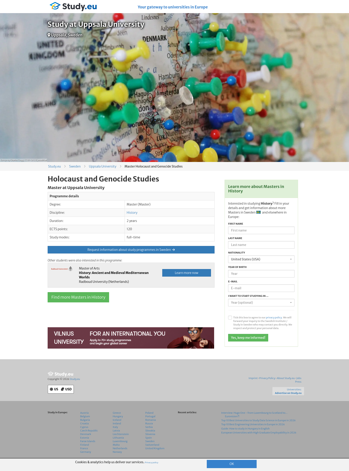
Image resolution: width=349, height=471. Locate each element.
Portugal (150, 416)
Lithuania (118, 437)
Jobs (298, 378)
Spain (148, 437)
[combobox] (261, 259)
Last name (235, 238)
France (84, 448)
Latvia (116, 430)
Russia (149, 423)
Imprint (253, 378)
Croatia (84, 423)
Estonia (84, 437)
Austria (84, 412)
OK (231, 464)
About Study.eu (286, 378)
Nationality (236, 252)
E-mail (232, 281)
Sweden (75, 166)
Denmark (85, 434)
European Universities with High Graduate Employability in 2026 (258, 432)
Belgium (85, 416)
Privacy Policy (267, 378)
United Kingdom (154, 448)
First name (235, 223)
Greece (117, 412)
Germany (85, 451)
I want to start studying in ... (248, 295)
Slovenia (150, 434)
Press (298, 381)
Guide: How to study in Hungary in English (245, 428)
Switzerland (152, 444)
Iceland (117, 419)
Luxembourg (120, 441)
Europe (3, 160)
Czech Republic (89, 430)
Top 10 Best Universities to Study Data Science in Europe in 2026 (258, 420)
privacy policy (274, 317)
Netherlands (120, 448)
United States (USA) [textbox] (245, 259)
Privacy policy (151, 462)
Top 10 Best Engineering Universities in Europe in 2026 (253, 424)
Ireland (117, 423)
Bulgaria (85, 419)
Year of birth (237, 267)
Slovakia (150, 430)
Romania (150, 419)
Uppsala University (102, 166)
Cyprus (84, 427)
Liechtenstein (121, 434)
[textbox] (260, 302)
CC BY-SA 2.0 (30, 160)
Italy (115, 427)
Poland (149, 412)
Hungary (118, 416)
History (132, 213)
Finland (84, 444)
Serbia (149, 427)
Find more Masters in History (78, 297)
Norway (117, 451)
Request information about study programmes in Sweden (131, 250)
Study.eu (54, 166)
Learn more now (186, 273)
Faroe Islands (87, 441)
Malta (116, 444)
